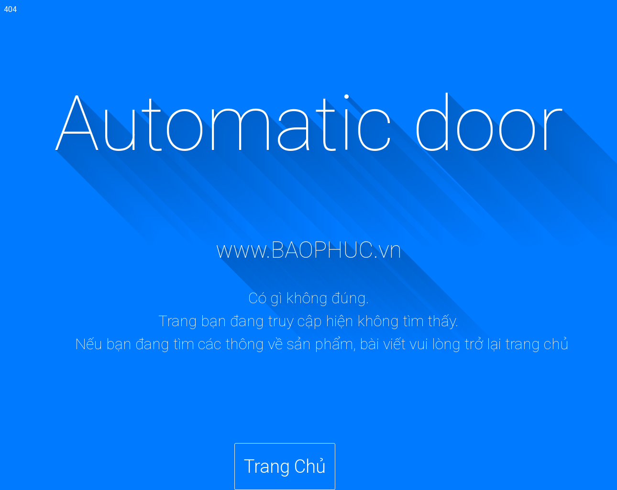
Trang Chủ (285, 466)
